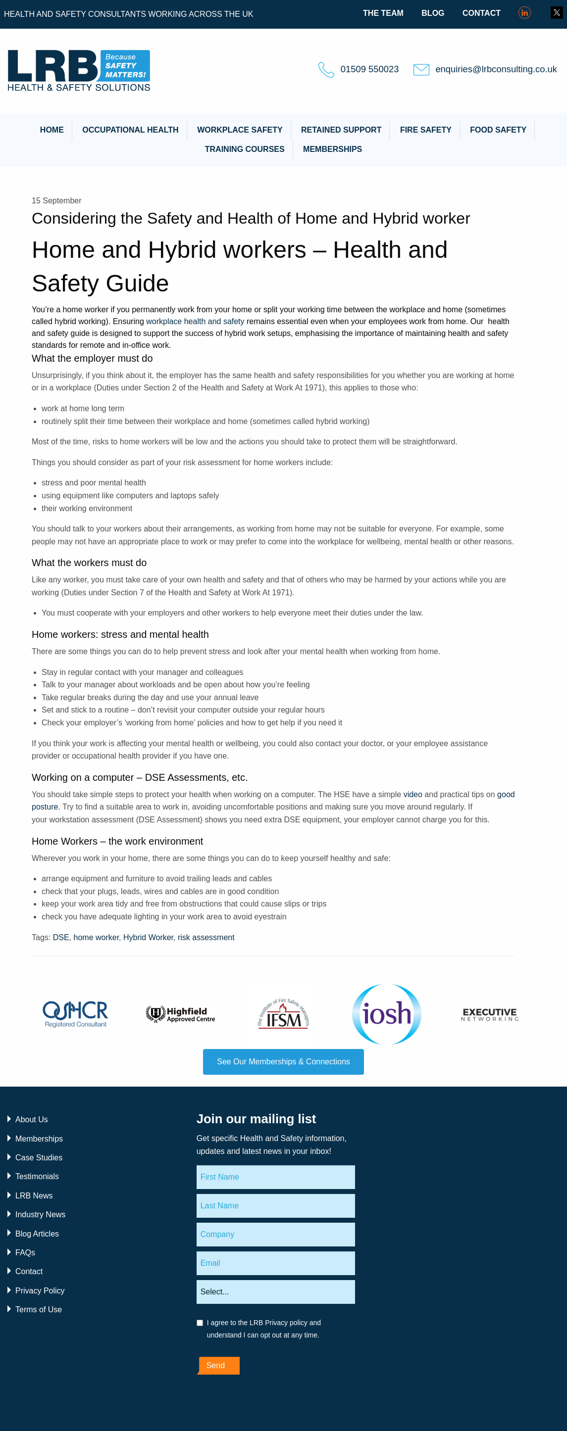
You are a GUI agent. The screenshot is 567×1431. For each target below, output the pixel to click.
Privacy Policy (40, 1291)
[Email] (276, 1263)
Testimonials (37, 1176)
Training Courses (245, 149)
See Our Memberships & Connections (283, 1061)
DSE (61, 937)
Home (52, 130)
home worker (96, 937)
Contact (482, 13)
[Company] (276, 1234)
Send (215, 1365)
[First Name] (276, 1177)
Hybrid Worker (148, 937)
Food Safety (498, 130)
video (413, 794)
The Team (383, 13)
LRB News (34, 1196)
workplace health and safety (195, 321)
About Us (31, 1119)
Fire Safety (426, 130)
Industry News (40, 1214)
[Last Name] (276, 1206)
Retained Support (341, 130)
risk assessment (206, 937)
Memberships (332, 149)
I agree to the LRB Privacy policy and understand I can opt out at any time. (264, 1329)
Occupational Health (130, 130)
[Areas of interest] (276, 1292)
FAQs (25, 1252)
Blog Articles (37, 1234)
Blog (432, 13)
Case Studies (38, 1157)
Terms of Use (38, 1309)
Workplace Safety (239, 130)
